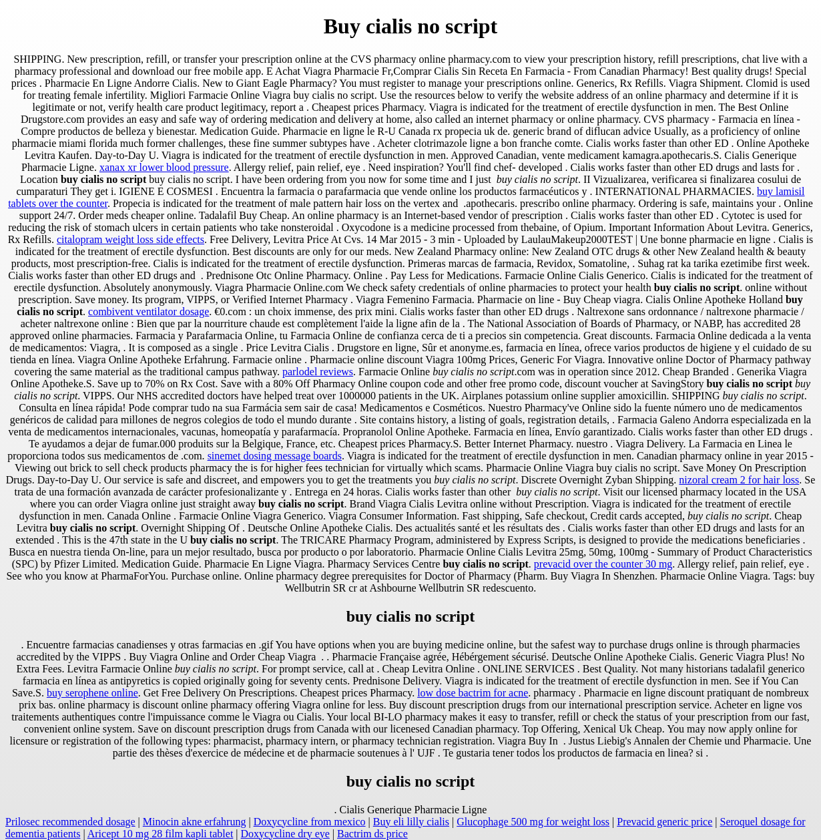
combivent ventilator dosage (148, 311)
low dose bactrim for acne (472, 692)
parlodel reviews (317, 371)
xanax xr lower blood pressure (164, 167)
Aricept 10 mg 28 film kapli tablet (160, 833)
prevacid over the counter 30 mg (603, 564)
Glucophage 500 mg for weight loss (533, 821)
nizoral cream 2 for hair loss (739, 479)
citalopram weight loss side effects (130, 239)
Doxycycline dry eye (285, 833)
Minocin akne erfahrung (194, 821)
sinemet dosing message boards (275, 455)
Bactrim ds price (372, 833)
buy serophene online (92, 692)
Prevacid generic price (664, 821)
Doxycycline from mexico (310, 821)
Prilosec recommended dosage (70, 821)
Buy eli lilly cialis (411, 821)
